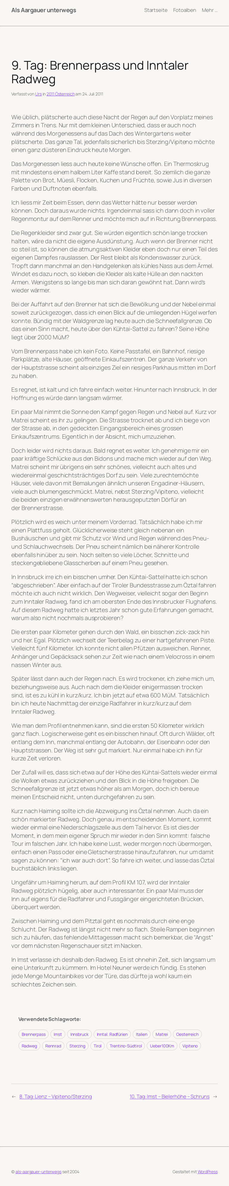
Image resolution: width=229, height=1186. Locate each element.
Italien (141, 1034)
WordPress (208, 1171)
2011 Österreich (61, 94)
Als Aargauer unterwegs (43, 10)
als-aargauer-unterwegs (38, 1171)
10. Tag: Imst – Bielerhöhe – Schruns (169, 1096)
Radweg (29, 1046)
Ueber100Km (162, 1046)
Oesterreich (187, 1034)
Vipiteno (190, 1046)
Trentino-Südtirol (126, 1046)
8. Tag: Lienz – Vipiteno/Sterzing (55, 1096)
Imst (58, 1034)
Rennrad (53, 1046)
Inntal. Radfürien (112, 1034)
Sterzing (77, 1046)
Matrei (162, 1034)
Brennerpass (34, 1034)
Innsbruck (79, 1034)
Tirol (98, 1046)
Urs (38, 94)
